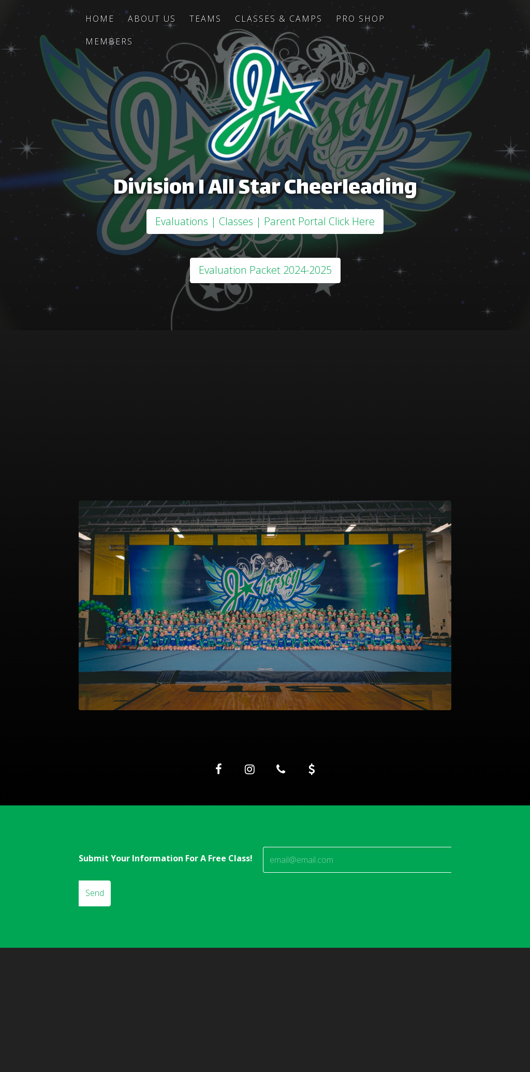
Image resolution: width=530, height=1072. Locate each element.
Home (99, 18)
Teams (205, 18)
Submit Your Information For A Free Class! (166, 858)
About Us (152, 18)
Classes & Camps (278, 18)
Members (109, 41)
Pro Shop (360, 18)
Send (94, 893)
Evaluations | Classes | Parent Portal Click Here (265, 221)
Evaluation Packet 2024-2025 (265, 270)
